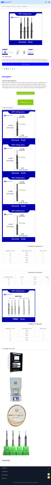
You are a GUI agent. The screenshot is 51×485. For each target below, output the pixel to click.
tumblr (12, 69)
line (4, 69)
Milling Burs (14, 6)
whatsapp (8, 69)
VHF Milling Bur (24, 6)
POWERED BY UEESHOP (33, 482)
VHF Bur (18, 6)
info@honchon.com (25, 102)
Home (3, 6)
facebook (2, 69)
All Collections (8, 6)
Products (4, 468)
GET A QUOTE (25, 64)
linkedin (14, 69)
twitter (6, 69)
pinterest (10, 69)
